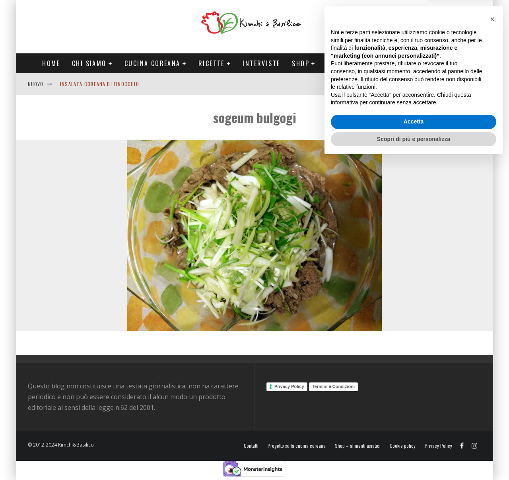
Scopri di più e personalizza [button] (413, 458)
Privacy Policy (289, 386)
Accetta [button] (414, 441)
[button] (492, 338)
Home (51, 63)
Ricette (211, 63)
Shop (300, 63)
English (424, 83)
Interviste (261, 63)
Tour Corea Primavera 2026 (421, 63)
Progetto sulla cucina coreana (297, 445)
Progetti (343, 63)
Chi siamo (89, 63)
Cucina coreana (152, 63)
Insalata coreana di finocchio (99, 83)
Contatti (455, 83)
